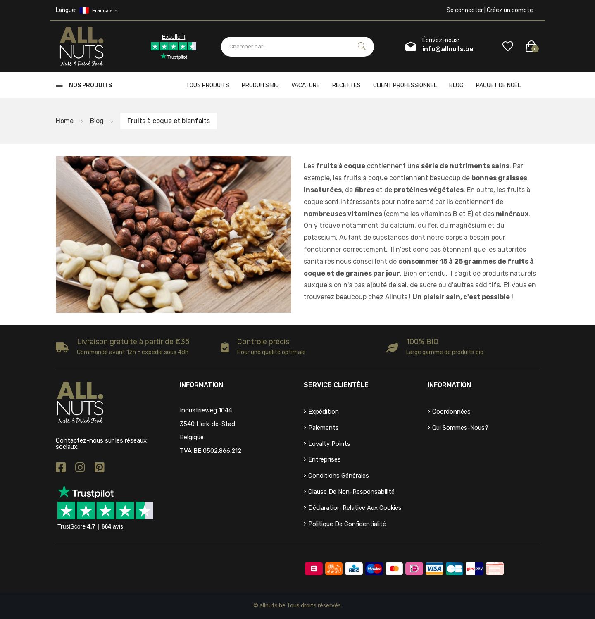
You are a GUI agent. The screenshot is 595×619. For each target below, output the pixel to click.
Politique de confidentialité (347, 524)
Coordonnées (451, 411)
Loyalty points (329, 444)
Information (449, 385)
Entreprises (324, 459)
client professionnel (405, 85)
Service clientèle (336, 385)
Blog (456, 85)
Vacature (305, 85)
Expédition (323, 411)
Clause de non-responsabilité (351, 491)
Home (65, 121)
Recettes (346, 85)
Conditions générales (338, 475)
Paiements (323, 427)
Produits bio (260, 85)
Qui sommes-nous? (460, 427)
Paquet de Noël (498, 85)
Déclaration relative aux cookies (355, 508)
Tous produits (207, 85)
